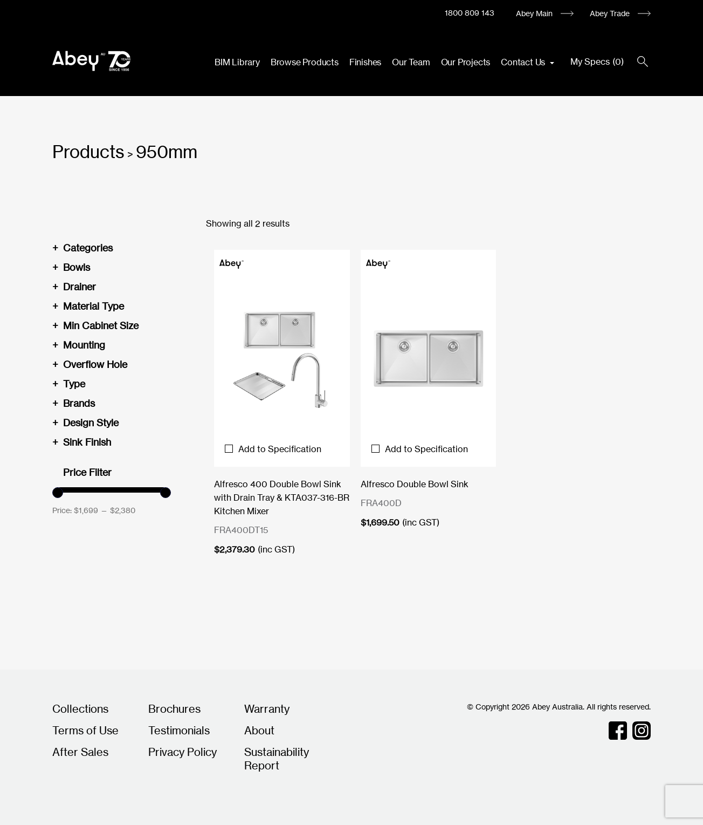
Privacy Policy (182, 752)
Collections (80, 708)
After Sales (80, 752)
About (259, 730)
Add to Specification (273, 449)
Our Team (411, 62)
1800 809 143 (469, 12)
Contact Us (524, 62)
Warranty (267, 708)
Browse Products (305, 62)
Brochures (174, 708)
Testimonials (179, 730)
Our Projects (466, 62)
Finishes (365, 62)
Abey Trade (610, 13)
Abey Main (534, 13)
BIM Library (237, 62)
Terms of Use (85, 730)
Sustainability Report (276, 758)
